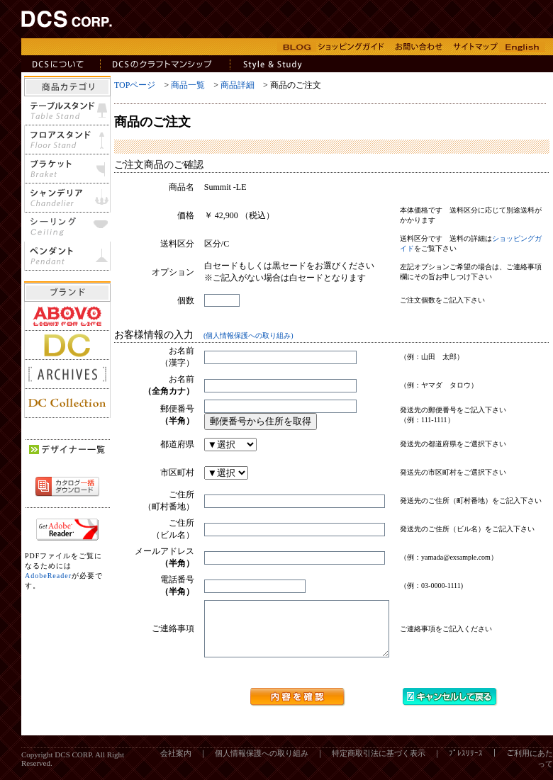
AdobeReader (48, 576)
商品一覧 (188, 85)
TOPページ (134, 85)
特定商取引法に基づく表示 (378, 763)
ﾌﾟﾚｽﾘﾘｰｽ (466, 763)
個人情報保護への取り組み (261, 763)
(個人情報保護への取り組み (247, 335)
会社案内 (175, 763)
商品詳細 (237, 85)
